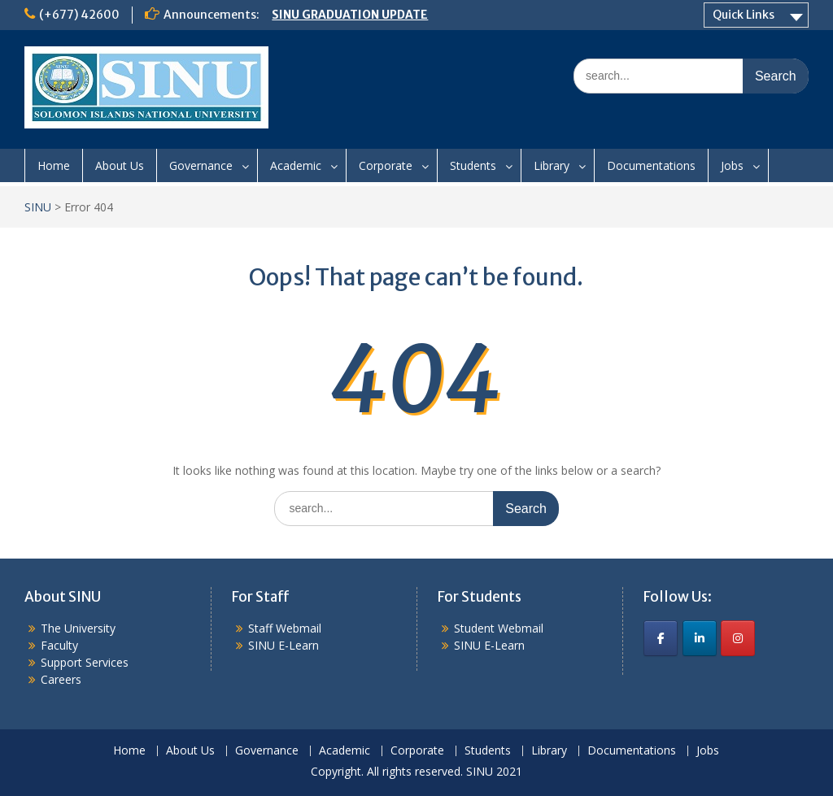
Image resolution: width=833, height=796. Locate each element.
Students (473, 165)
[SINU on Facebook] (660, 638)
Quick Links (743, 14)
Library (551, 165)
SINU (37, 207)
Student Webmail (498, 628)
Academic (295, 165)
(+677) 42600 (79, 14)
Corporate (385, 165)
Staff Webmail (284, 628)
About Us (119, 165)
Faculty (59, 645)
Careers (61, 679)
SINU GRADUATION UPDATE (350, 14)
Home (53, 165)
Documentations (651, 165)
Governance (201, 165)
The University (78, 628)
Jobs (732, 165)
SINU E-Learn (283, 645)
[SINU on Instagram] (738, 638)
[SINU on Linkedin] (700, 638)
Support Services (85, 662)
